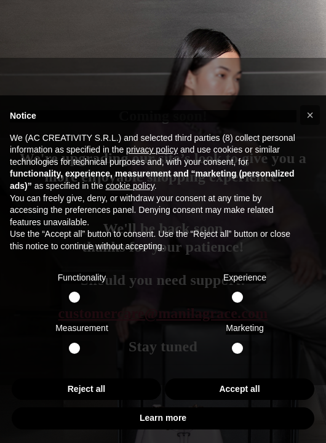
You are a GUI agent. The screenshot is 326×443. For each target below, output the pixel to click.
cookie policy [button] (130, 186)
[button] (310, 115)
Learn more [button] (163, 418)
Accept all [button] (239, 389)
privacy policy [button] (152, 149)
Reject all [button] (86, 389)
